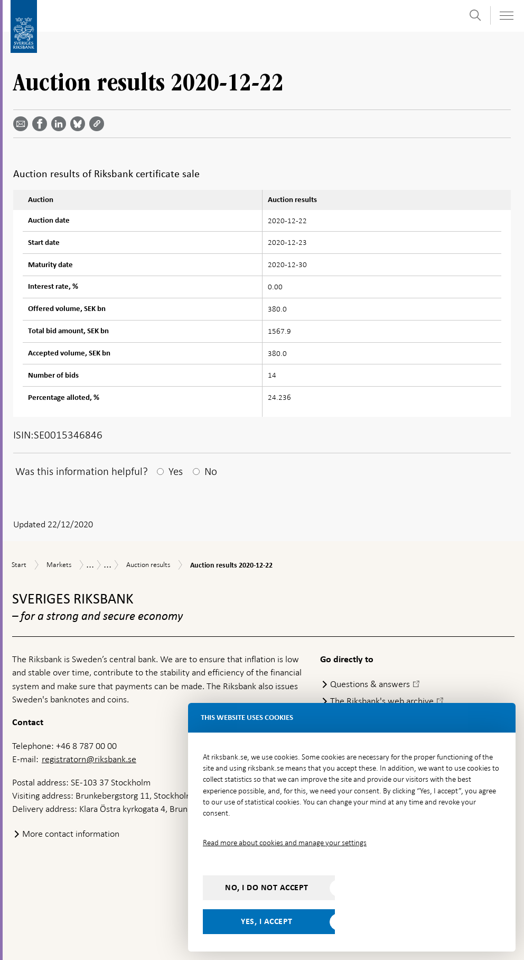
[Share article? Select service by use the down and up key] (60, 123)
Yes (176, 471)
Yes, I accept (267, 921)
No (210, 471)
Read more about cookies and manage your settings (285, 842)
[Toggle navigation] (506, 15)
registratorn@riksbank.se (89, 759)
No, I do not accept (266, 887)
